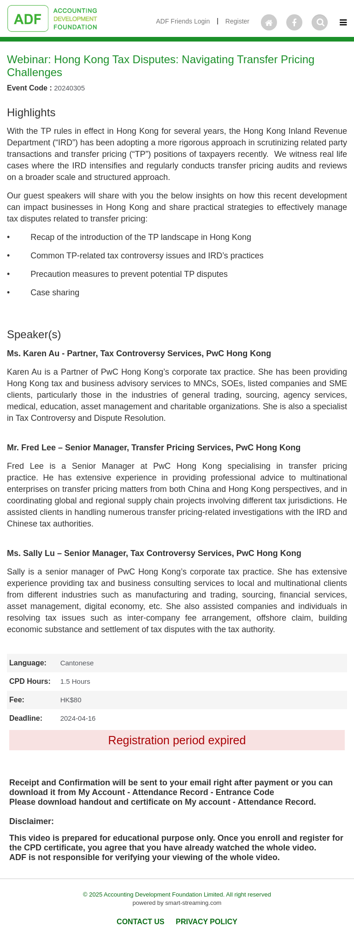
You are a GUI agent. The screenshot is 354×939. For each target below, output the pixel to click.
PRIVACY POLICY (206, 922)
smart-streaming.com (193, 902)
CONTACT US (141, 922)
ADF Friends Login (183, 21)
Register (237, 21)
